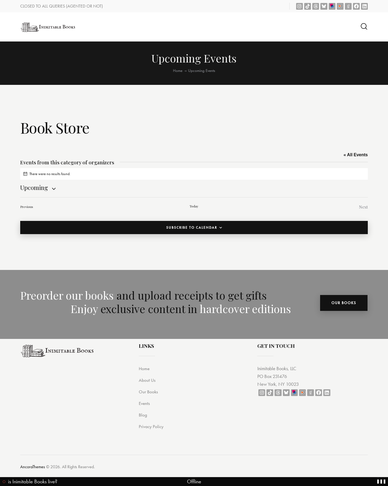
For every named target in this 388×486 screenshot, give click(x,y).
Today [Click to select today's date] (193, 206)
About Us (148, 380)
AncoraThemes (32, 467)
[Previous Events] (26, 207)
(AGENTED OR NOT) (84, 6)
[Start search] (364, 26)
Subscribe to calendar (191, 228)
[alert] (194, 174)
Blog (143, 415)
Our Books (149, 392)
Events (145, 404)
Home (177, 70)
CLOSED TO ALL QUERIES (43, 6)
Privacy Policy (152, 427)
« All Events (356, 154)
